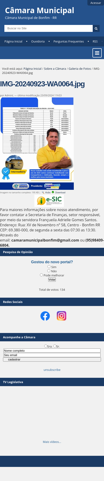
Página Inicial (13, 41)
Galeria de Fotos (80, 69)
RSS (95, 41)
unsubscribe (52, 370)
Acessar (95, 3)
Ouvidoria (38, 41)
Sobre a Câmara (55, 69)
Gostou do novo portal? (52, 262)
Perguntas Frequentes (68, 41)
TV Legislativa (13, 382)
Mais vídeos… (52, 442)
